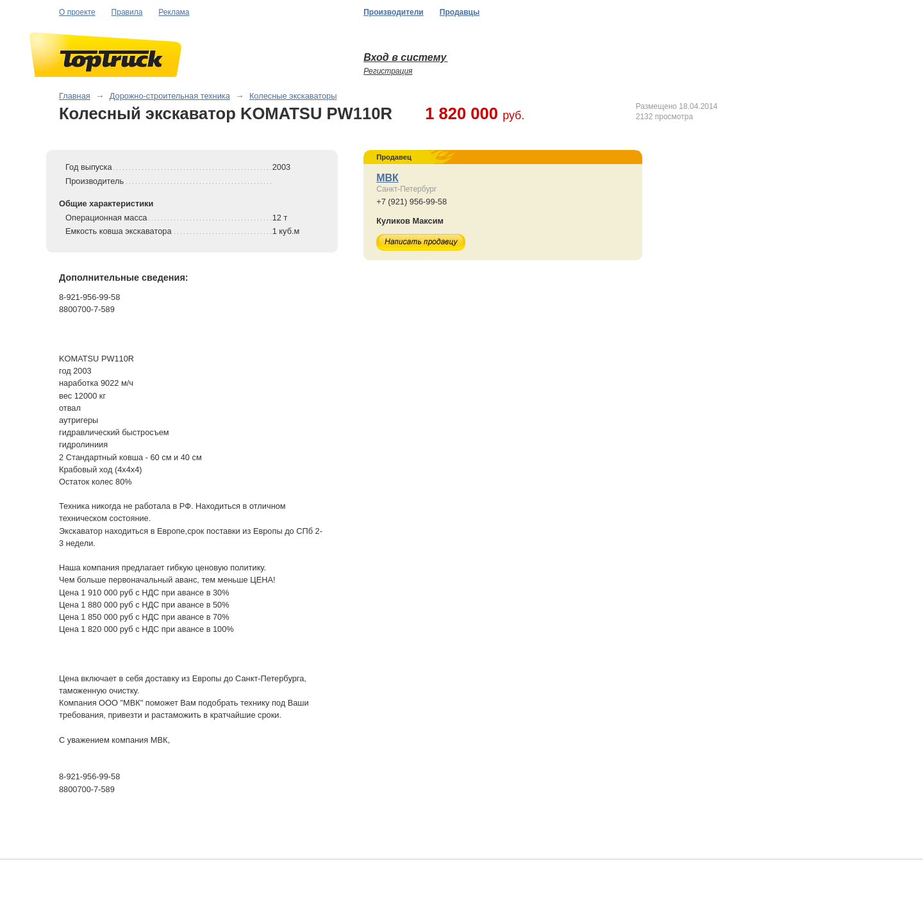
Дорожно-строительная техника (170, 96)
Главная (74, 96)
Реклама (173, 12)
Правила (127, 12)
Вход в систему (405, 57)
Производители (393, 12)
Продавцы (459, 12)
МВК (387, 177)
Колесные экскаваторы (293, 96)
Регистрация (387, 71)
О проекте (77, 12)
